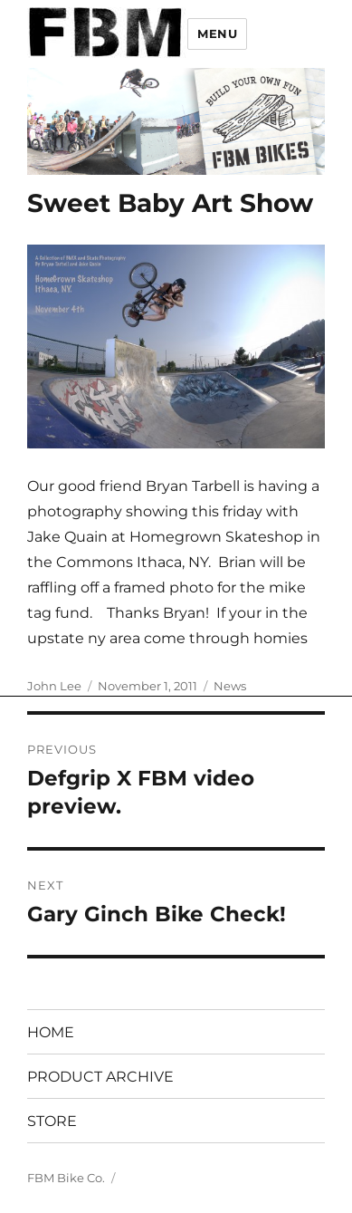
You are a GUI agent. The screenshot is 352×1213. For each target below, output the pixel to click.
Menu (217, 33)
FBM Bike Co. (66, 1177)
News (230, 686)
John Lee (54, 686)
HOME (50, 1032)
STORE (52, 1121)
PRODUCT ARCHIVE (100, 1076)
